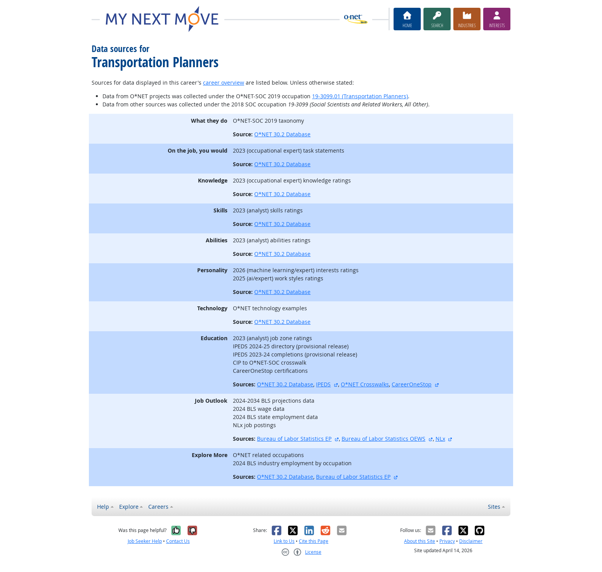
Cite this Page (313, 541)
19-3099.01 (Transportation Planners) (360, 96)
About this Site (419, 541)
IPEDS (323, 384)
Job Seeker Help (145, 541)
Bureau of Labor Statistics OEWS (383, 438)
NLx (440, 438)
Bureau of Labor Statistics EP (294, 438)
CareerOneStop (412, 384)
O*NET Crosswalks (365, 384)
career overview (223, 82)
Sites (494, 506)
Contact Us (178, 541)
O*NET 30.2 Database (282, 134)
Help (103, 506)
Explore (129, 506)
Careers (158, 506)
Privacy (447, 541)
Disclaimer (470, 541)
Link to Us (284, 541)
